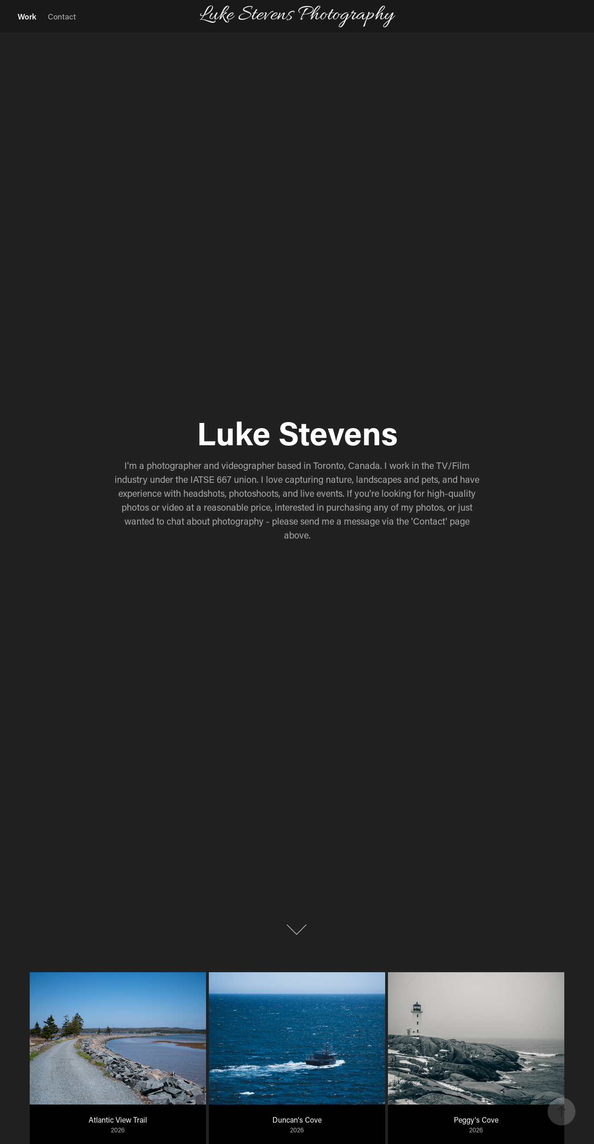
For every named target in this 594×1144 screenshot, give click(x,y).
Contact (62, 16)
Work (27, 16)
